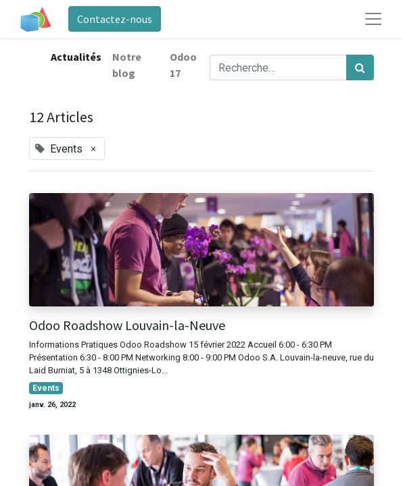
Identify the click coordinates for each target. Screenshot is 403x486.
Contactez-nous (114, 19)
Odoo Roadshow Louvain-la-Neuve (127, 325)
